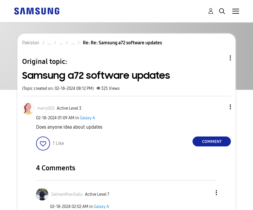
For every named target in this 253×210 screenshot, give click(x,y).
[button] (220, 106)
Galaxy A (87, 118)
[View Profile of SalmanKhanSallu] (67, 194)
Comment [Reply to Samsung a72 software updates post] (212, 141)
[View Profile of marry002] (45, 108)
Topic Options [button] (220, 57)
